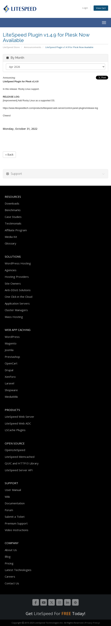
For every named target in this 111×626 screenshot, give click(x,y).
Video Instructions (16, 530)
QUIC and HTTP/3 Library (22, 463)
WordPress (12, 337)
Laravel (9, 383)
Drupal (9, 370)
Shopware (11, 390)
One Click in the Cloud (18, 296)
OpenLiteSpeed (15, 450)
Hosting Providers (17, 277)
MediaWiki (11, 397)
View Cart (101, 8)
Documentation (15, 503)
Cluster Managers (16, 310)
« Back (9, 154)
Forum (9, 510)
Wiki (7, 497)
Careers (10, 576)
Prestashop (12, 357)
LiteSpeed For (52, 613)
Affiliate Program (16, 230)
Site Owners (13, 283)
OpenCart (11, 363)
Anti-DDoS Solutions (18, 290)
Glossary (10, 243)
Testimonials (13, 223)
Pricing (9, 563)
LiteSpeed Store (11, 47)
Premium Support (16, 523)
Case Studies (13, 217)
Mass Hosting (14, 317)
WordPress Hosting (18, 263)
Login (85, 7)
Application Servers (17, 303)
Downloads (12, 203)
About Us (11, 550)
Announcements (32, 47)
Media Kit (11, 237)
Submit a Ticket (15, 516)
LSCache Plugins (15, 430)
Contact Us (12, 583)
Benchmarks (13, 210)
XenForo (10, 377)
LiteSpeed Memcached (19, 457)
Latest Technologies (18, 570)
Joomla (9, 350)
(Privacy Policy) (92, 622)
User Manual (13, 490)
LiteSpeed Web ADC (18, 423)
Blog (8, 556)
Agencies (10, 270)
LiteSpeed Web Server (19, 416)
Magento (10, 343)
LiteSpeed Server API (19, 470)
